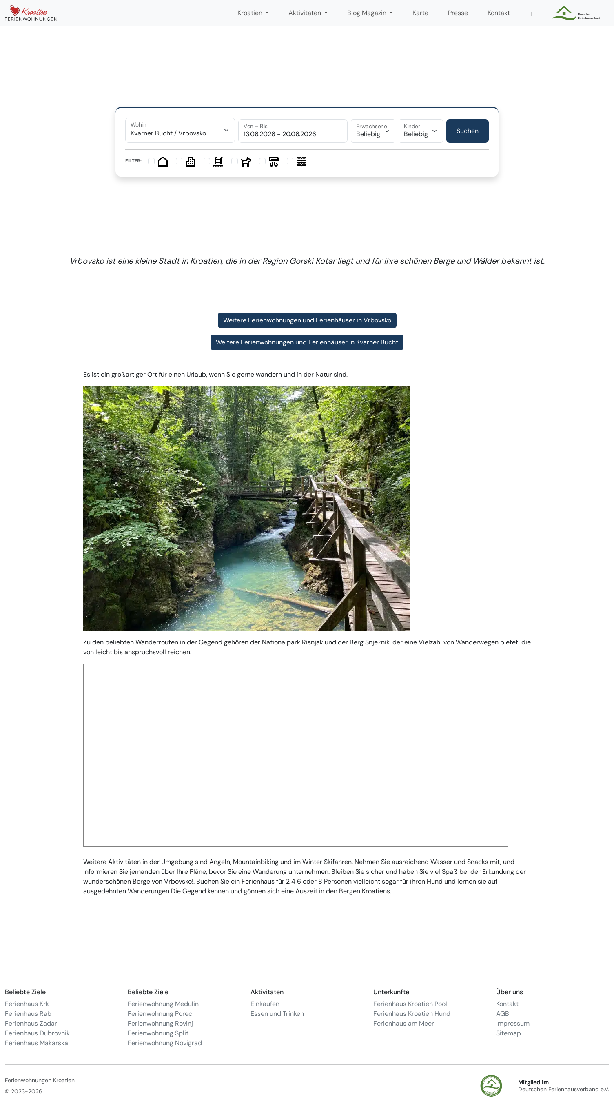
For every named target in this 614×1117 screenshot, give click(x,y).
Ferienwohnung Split (158, 1033)
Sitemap (508, 1033)
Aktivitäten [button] (305, 13)
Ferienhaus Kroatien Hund (411, 1013)
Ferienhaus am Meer (403, 1023)
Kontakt (499, 13)
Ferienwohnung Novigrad (165, 1043)
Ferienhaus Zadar (31, 1023)
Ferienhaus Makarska (36, 1043)
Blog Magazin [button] (367, 13)
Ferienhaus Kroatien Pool (410, 1003)
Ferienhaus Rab (28, 1013)
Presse (458, 13)
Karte (420, 13)
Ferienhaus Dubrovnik (37, 1033)
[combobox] (180, 130)
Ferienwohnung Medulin (163, 1003)
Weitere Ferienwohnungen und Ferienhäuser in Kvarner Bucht (307, 342)
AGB (502, 1013)
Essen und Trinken (277, 1013)
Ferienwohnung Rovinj (160, 1023)
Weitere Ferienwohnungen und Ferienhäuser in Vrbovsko (307, 320)
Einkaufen (264, 1003)
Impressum (513, 1023)
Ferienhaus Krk (27, 1003)
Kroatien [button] (250, 13)
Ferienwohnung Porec (160, 1013)
